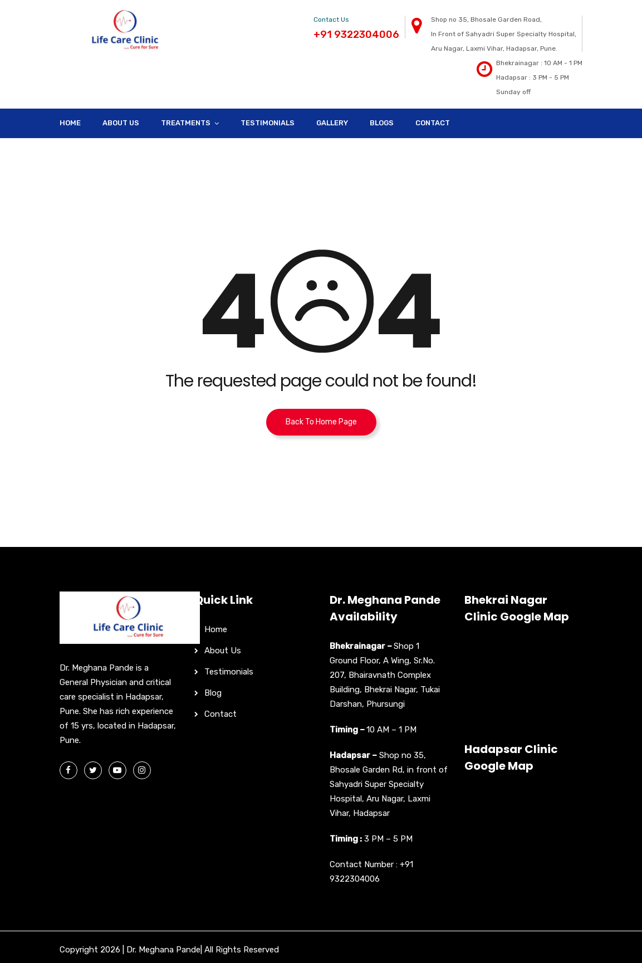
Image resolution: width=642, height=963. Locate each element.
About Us (120, 123)
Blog (213, 693)
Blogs (382, 123)
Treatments (185, 123)
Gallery (332, 123)
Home (70, 123)
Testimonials (268, 123)
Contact (432, 123)
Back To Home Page (321, 422)
